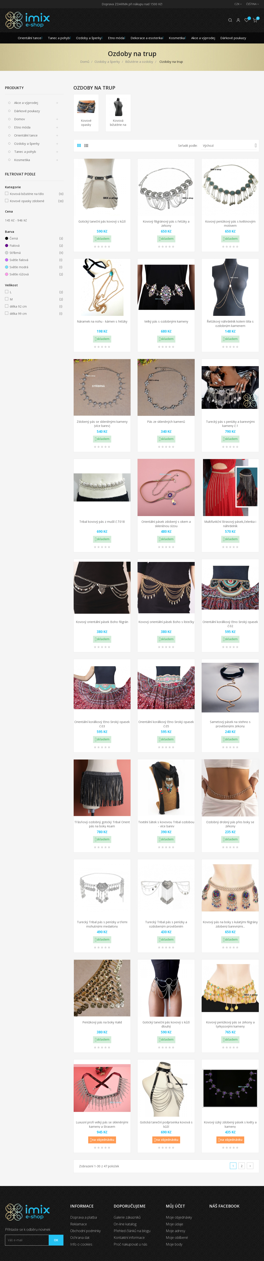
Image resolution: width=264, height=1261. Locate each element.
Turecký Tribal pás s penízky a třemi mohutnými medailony (102, 924)
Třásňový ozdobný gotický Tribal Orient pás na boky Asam (102, 824)
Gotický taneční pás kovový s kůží (102, 221)
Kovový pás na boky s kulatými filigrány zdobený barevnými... (230, 924)
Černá (33, 238)
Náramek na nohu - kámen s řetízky (102, 321)
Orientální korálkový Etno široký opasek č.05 (166, 724)
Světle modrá (33, 267)
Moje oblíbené (177, 1237)
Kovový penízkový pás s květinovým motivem (230, 223)
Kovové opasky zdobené (34, 201)
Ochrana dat (80, 1237)
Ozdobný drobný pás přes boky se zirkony (230, 824)
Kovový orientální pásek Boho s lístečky (166, 622)
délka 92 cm (34, 306)
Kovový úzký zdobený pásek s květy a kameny (230, 1124)
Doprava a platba (83, 1217)
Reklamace (78, 1224)
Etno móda (22, 127)
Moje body (174, 1244)
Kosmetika (22, 160)
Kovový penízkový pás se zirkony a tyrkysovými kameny (230, 1024)
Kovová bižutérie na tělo (34, 194)
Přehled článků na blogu (132, 1230)
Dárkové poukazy (27, 111)
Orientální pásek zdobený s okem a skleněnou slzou (166, 524)
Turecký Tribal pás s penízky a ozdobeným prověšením (166, 924)
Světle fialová (33, 260)
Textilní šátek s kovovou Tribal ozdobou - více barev (166, 824)
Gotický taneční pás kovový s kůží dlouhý (166, 1024)
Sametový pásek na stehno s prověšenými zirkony (230, 724)
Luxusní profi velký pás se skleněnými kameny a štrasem (102, 1124)
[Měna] (236, 4)
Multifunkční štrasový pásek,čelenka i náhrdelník (230, 524)
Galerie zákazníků (127, 1217)
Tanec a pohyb (25, 151)
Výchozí (230, 145)
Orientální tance (26, 135)
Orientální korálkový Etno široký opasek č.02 (230, 624)
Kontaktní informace (129, 1237)
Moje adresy (175, 1230)
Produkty (14, 87)
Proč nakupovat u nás (130, 1244)
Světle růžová (33, 274)
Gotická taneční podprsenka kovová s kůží (166, 1124)
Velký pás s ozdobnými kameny (166, 321)
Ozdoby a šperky (27, 143)
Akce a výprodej (26, 102)
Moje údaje (174, 1224)
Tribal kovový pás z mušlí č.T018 (102, 522)
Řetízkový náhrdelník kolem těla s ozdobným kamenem (230, 323)
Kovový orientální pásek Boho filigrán (102, 622)
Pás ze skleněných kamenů (166, 422)
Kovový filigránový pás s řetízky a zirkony (166, 223)
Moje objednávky (179, 1217)
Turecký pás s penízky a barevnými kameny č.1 (230, 424)
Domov (19, 119)
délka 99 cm (34, 314)
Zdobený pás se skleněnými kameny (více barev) (102, 424)
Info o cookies (81, 1244)
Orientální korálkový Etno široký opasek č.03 (102, 724)
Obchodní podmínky (85, 1230)
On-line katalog (125, 1224)
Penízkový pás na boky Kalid (102, 1022)
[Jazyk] (250, 4)
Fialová (33, 245)
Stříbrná (33, 253)
